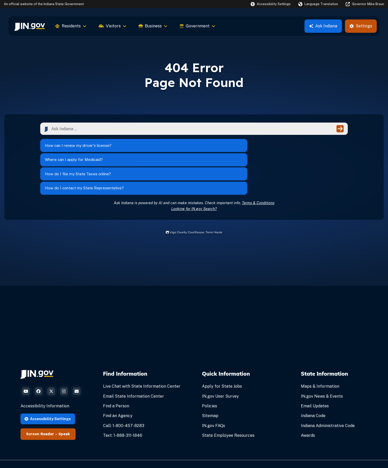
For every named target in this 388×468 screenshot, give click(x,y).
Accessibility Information (45, 390)
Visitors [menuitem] (112, 26)
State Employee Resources (228, 400)
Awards (308, 400)
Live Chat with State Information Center (141, 352)
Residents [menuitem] (70, 26)
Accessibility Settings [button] (48, 403)
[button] (271, 4)
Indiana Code (313, 381)
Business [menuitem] (153, 26)
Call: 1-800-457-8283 (123, 391)
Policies (209, 371)
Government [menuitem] (197, 26)
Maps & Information (320, 352)
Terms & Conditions (258, 168)
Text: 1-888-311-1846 (122, 400)
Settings (361, 26)
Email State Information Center (133, 361)
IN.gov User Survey (220, 361)
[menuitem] (29, 26)
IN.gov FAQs (213, 391)
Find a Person (116, 371)
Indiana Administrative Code (328, 391)
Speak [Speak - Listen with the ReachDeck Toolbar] (64, 418)
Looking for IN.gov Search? (194, 174)
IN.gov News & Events (322, 361)
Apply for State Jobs (222, 352)
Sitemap (210, 381)
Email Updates (315, 371)
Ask (323, 26)
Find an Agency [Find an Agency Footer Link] (117, 381)
